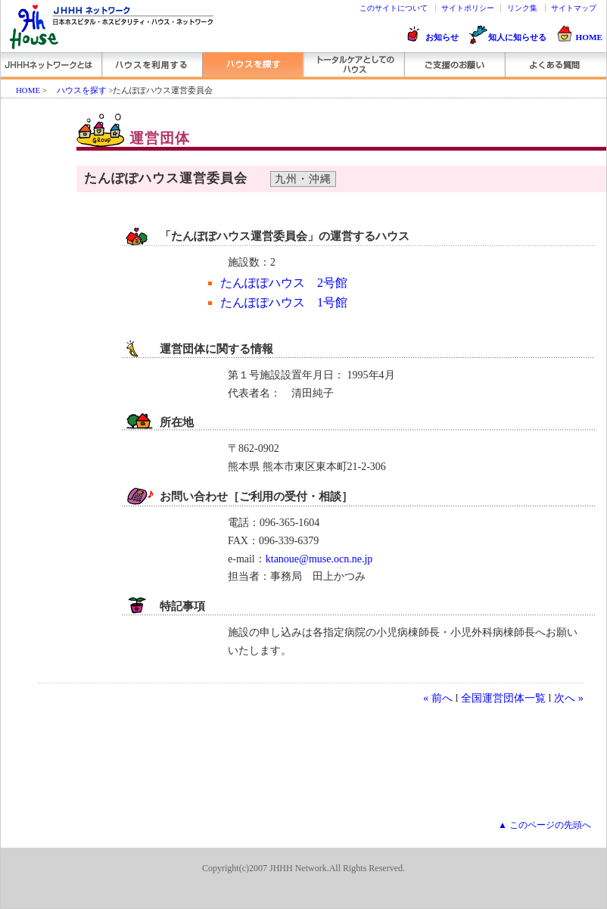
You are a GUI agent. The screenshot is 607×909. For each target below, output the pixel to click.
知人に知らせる (517, 37)
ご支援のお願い (453, 64)
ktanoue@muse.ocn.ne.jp (319, 559)
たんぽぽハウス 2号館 (283, 282)
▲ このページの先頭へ (544, 825)
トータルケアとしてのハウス (353, 64)
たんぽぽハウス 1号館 (283, 302)
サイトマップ (573, 8)
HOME (589, 37)
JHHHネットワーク (51, 64)
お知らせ (442, 37)
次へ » (569, 698)
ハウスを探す (252, 64)
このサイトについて (394, 8)
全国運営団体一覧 (503, 698)
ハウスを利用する (151, 64)
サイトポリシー (467, 8)
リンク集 (522, 8)
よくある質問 (554, 64)
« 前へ (438, 698)
